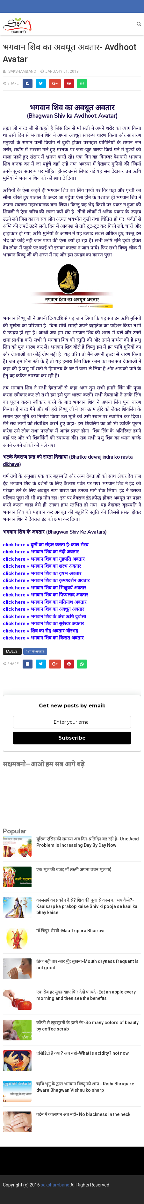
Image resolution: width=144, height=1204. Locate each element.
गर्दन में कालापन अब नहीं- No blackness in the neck (83, 1114)
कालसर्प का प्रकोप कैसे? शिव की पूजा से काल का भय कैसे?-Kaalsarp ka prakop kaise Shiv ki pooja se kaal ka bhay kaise (86, 906)
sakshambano (55, 1184)
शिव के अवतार (35, 651)
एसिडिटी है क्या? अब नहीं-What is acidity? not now (82, 1053)
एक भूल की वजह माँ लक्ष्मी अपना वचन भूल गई (73, 869)
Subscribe (72, 738)
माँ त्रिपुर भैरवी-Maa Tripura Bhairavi (70, 930)
